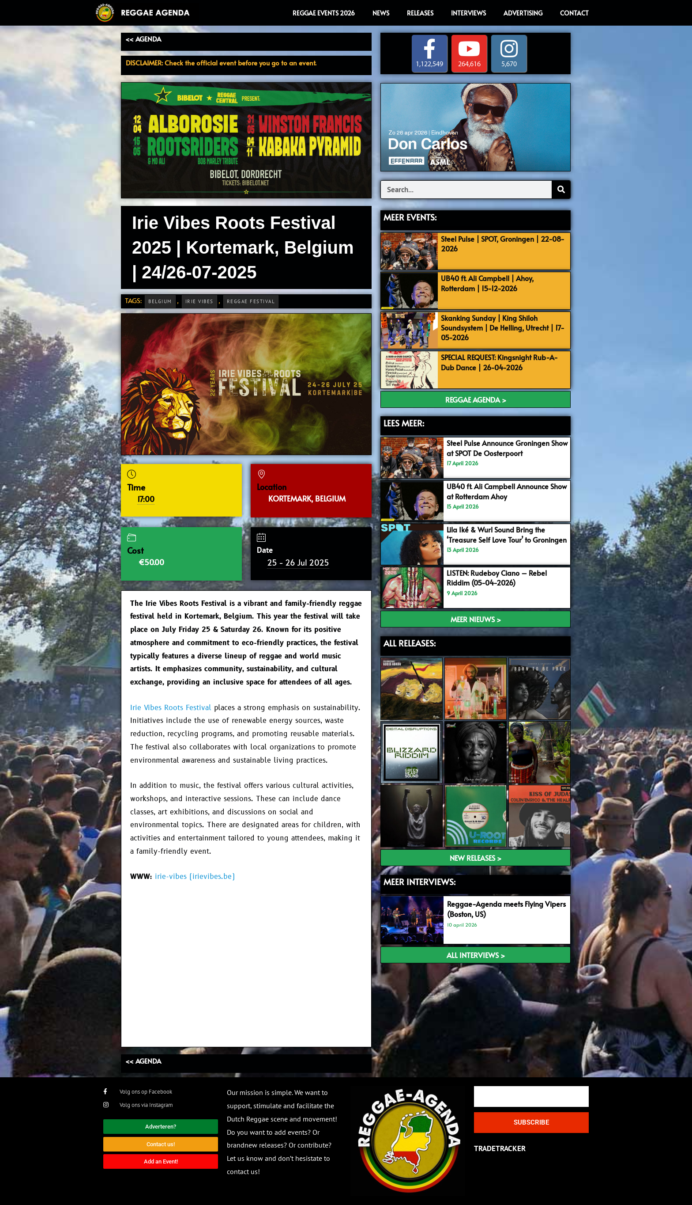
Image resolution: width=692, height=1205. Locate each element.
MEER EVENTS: (410, 217)
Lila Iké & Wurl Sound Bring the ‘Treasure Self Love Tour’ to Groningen (499, 539)
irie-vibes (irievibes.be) (195, 877)
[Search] (561, 190)
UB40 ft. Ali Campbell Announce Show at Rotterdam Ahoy (501, 491)
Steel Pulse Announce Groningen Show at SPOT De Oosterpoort (502, 448)
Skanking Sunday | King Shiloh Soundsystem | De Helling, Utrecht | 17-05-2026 (501, 327)
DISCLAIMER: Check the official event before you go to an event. (221, 62)
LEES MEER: (404, 423)
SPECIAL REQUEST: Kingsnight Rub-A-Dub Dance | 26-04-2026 (503, 362)
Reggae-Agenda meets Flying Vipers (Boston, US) (497, 909)
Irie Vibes (199, 301)
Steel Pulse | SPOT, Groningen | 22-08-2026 (501, 243)
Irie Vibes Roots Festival (170, 708)
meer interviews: (419, 881)
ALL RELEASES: (410, 643)
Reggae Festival (251, 301)
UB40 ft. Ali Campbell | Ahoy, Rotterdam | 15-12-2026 (491, 283)
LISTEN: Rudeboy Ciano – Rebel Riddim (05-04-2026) (499, 577)
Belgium (160, 301)
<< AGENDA (143, 38)
